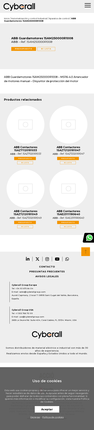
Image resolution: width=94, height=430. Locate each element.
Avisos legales (47, 276)
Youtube (57, 259)
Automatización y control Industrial (29, 18)
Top (85, 251)
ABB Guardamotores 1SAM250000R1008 (40, 19)
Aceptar (47, 409)
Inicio (6, 18)
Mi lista (46, 49)
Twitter (37, 259)
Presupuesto (23, 49)
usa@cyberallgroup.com (31, 317)
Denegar (35, 417)
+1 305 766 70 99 (24, 313)
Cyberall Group (19, 6)
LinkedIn (28, 259)
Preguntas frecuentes (47, 271)
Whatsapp (67, 259)
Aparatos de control (59, 18)
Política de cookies (53, 417)
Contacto (47, 266)
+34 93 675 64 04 (24, 288)
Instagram (47, 259)
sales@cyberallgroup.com (32, 292)
